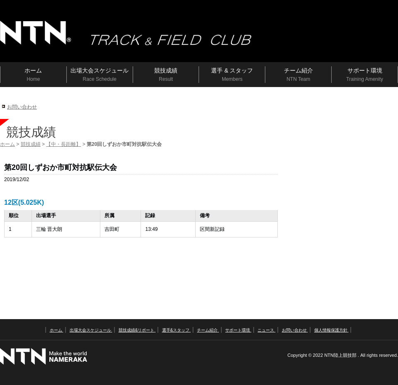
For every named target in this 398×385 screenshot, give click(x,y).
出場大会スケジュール (91, 330)
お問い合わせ (22, 107)
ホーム (7, 144)
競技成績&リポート (137, 330)
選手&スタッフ (176, 330)
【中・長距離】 (63, 144)
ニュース (266, 330)
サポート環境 (238, 330)
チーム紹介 (208, 330)
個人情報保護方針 (331, 330)
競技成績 (31, 144)
